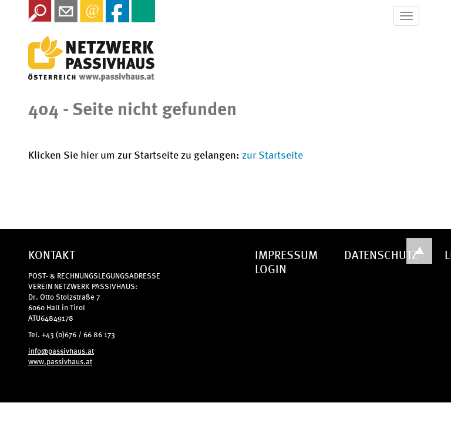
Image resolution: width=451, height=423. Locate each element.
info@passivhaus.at (61, 350)
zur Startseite (272, 154)
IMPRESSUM (286, 254)
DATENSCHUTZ (381, 254)
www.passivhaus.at (60, 361)
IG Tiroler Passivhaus (91, 58)
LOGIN (271, 268)
